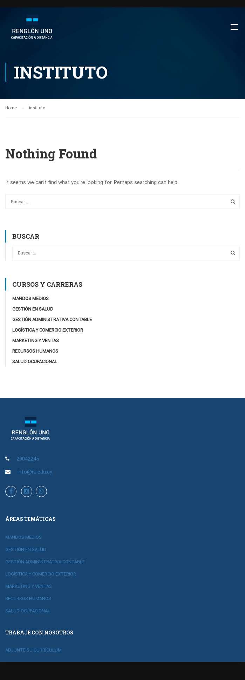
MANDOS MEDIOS (30, 299)
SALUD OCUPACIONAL (34, 362)
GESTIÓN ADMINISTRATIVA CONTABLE (52, 320)
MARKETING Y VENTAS (35, 341)
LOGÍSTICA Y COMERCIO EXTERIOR (47, 330)
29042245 (27, 459)
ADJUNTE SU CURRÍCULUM (33, 650)
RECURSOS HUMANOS (35, 351)
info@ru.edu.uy (35, 472)
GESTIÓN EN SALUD (32, 309)
